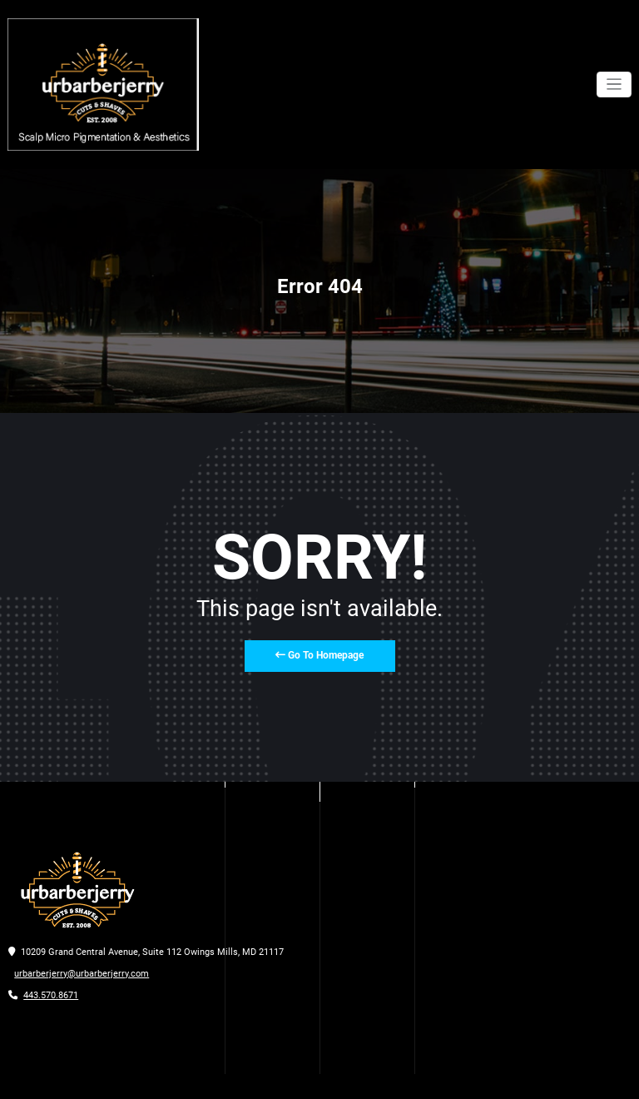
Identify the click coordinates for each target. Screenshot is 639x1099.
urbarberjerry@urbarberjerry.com (81, 973)
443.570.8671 (50, 995)
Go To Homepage (319, 655)
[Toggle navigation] (614, 84)
